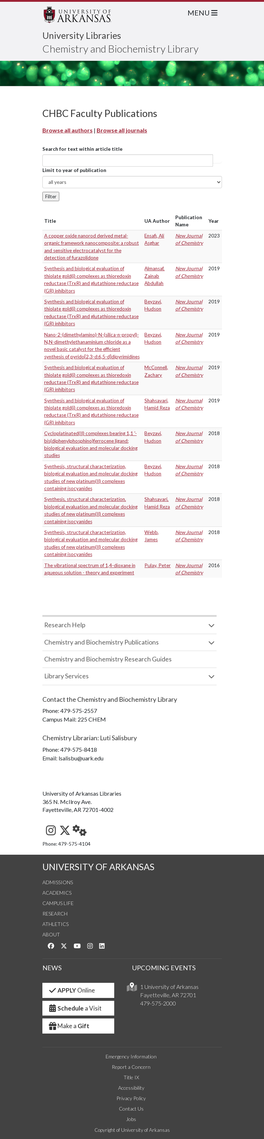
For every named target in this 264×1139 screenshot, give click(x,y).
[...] (127, 160)
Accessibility (131, 1088)
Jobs (131, 1119)
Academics (56, 893)
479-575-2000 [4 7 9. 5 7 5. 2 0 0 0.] (158, 1003)
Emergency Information (131, 1056)
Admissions (57, 882)
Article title (217, 160)
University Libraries (81, 35)
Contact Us (131, 1109)
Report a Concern (131, 1067)
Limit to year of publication (74, 170)
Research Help (64, 625)
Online (71, 990)
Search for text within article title (82, 149)
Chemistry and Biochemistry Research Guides (108, 659)
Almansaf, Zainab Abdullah (154, 276)
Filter (50, 196)
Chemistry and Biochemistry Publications (101, 642)
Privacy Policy (131, 1098)
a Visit (75, 1008)
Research (55, 913)
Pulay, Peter (157, 565)
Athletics (55, 924)
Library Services (66, 676)
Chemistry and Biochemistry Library (120, 48)
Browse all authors (67, 130)
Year (213, 221)
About (51, 934)
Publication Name (188, 220)
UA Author (157, 221)
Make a (69, 1026)
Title (50, 221)
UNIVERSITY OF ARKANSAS (98, 867)
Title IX (131, 1077)
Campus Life (58, 903)
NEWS (52, 968)
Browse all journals (122, 130)
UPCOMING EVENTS (164, 968)
